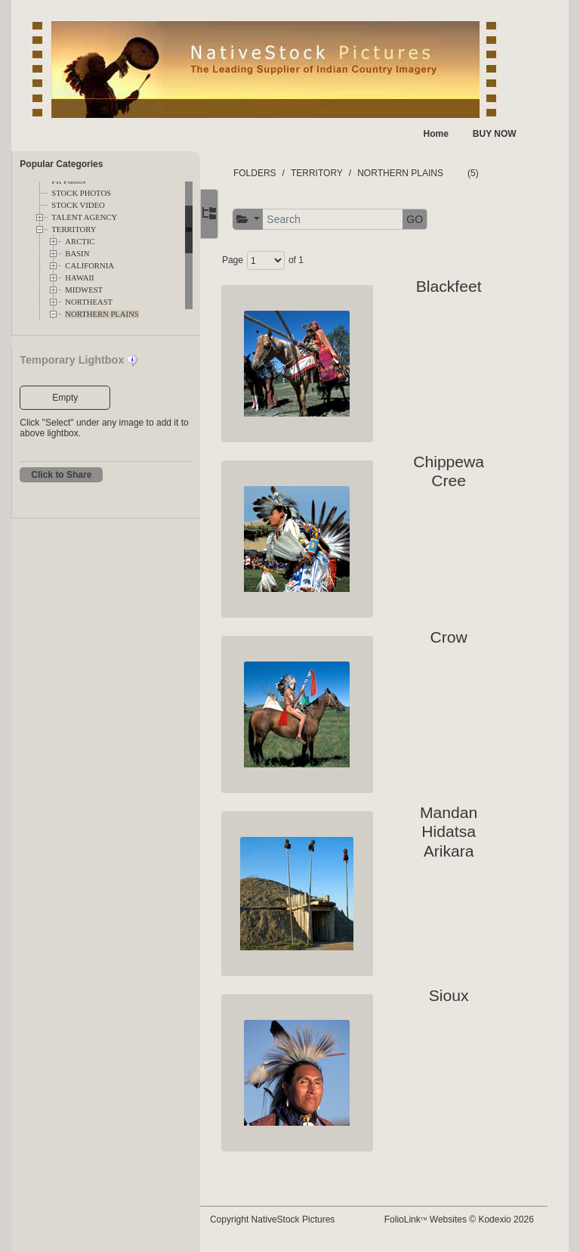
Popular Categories (61, 164)
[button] (276, 220)
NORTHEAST (89, 302)
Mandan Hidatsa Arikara (453, 832)
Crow (452, 637)
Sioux (453, 995)
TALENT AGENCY (84, 217)
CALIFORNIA (89, 266)
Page (260, 260)
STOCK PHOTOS (81, 193)
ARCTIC (79, 241)
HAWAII (79, 278)
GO (443, 219)
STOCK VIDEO (77, 205)
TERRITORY (73, 229)
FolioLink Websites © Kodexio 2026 (469, 1224)
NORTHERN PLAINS (101, 314)
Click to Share (61, 475)
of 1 (324, 260)
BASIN (77, 253)
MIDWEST (84, 290)
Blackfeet (453, 286)
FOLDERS (282, 173)
